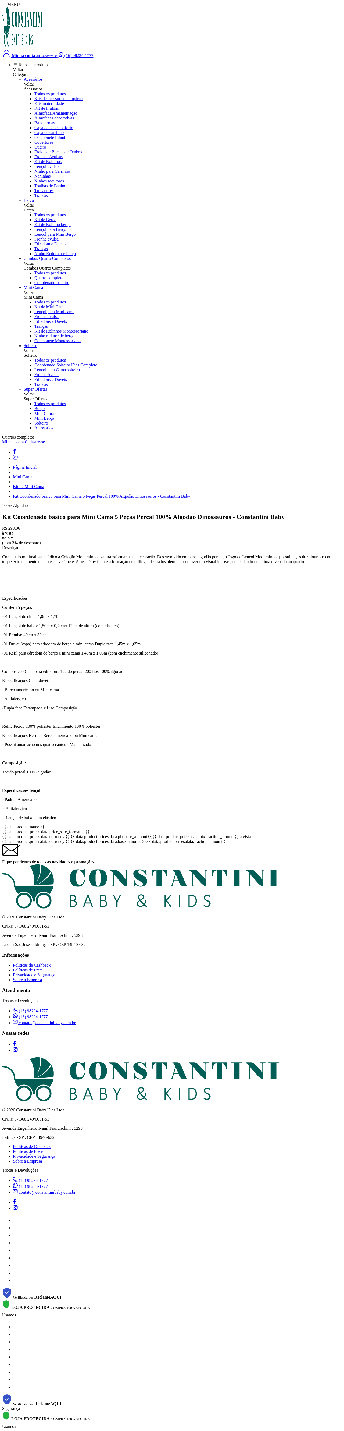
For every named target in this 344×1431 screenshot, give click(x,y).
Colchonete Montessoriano (57, 340)
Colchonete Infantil (51, 137)
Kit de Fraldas (46, 108)
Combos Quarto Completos (47, 258)
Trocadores (43, 190)
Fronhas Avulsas (48, 156)
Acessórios (33, 79)
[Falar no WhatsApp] (76, 55)
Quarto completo (48, 277)
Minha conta (13, 442)
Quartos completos (18, 437)
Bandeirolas (44, 123)
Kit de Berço (45, 219)
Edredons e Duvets (50, 321)
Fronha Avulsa (46, 374)
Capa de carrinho (49, 132)
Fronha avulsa (46, 239)
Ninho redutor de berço (54, 336)
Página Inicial (25, 467)
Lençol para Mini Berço (55, 234)
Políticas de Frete (28, 970)
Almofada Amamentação (55, 113)
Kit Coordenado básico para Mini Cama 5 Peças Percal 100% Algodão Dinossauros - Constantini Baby (101, 496)
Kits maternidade (49, 103)
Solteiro (30, 345)
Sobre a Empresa (27, 979)
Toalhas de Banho (49, 185)
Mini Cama (33, 287)
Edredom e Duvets (50, 244)
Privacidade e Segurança (34, 975)
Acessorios (43, 428)
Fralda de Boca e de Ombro (58, 152)
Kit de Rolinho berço (52, 224)
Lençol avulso (46, 166)
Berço (29, 200)
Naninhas (42, 176)
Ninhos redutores (49, 181)
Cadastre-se (35, 442)
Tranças (41, 195)
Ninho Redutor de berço (55, 253)
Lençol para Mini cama (54, 311)
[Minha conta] (30, 55)
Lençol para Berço (50, 229)
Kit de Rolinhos (48, 161)
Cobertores (43, 142)
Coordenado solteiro (51, 282)
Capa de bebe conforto (53, 127)
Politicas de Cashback (32, 965)
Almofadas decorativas (54, 118)
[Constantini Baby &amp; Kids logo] (22, 46)
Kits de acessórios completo (58, 98)
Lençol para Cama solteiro (57, 370)
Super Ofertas (35, 389)
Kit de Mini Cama (50, 307)
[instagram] (15, 458)
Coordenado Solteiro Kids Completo (65, 365)
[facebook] (14, 452)
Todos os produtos (50, 93)
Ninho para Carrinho (52, 171)
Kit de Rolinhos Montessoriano (61, 331)
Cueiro (40, 147)
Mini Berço (44, 418)
